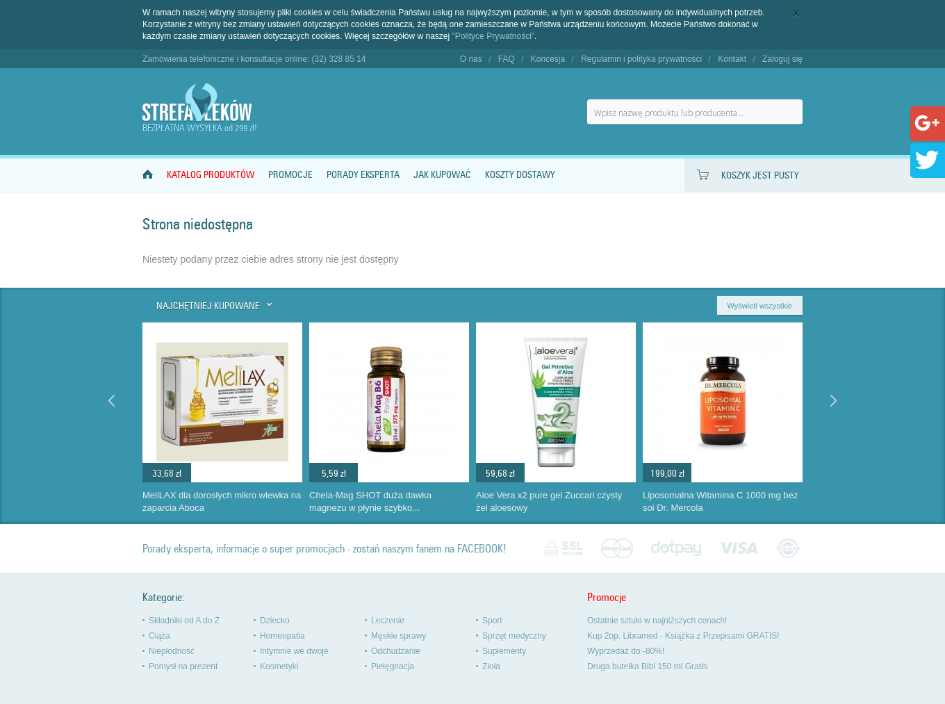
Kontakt (732, 59)
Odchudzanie (395, 651)
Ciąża (159, 636)
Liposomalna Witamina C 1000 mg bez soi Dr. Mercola (720, 502)
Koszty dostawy (520, 175)
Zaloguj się (782, 59)
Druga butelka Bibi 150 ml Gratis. (648, 666)
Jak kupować (442, 175)
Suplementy (504, 651)
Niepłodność (172, 651)
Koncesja (548, 59)
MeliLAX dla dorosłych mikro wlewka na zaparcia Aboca (221, 502)
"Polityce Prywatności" (493, 36)
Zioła (491, 666)
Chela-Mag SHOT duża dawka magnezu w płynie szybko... (370, 502)
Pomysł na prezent (183, 666)
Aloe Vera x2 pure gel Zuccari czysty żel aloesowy (549, 502)
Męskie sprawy (398, 636)
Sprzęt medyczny (514, 636)
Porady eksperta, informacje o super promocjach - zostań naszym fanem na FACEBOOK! (324, 548)
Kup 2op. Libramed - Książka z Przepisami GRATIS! (683, 636)
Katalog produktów (210, 175)
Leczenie (387, 620)
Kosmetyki (279, 666)
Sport (492, 620)
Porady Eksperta (363, 175)
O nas (471, 59)
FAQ (506, 59)
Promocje (290, 175)
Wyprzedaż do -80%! (625, 651)
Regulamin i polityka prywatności (641, 59)
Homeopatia (282, 636)
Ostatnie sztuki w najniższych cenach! (657, 620)
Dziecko (275, 620)
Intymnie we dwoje (294, 651)
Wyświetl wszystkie (760, 306)
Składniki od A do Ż (184, 620)
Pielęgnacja (392, 666)
